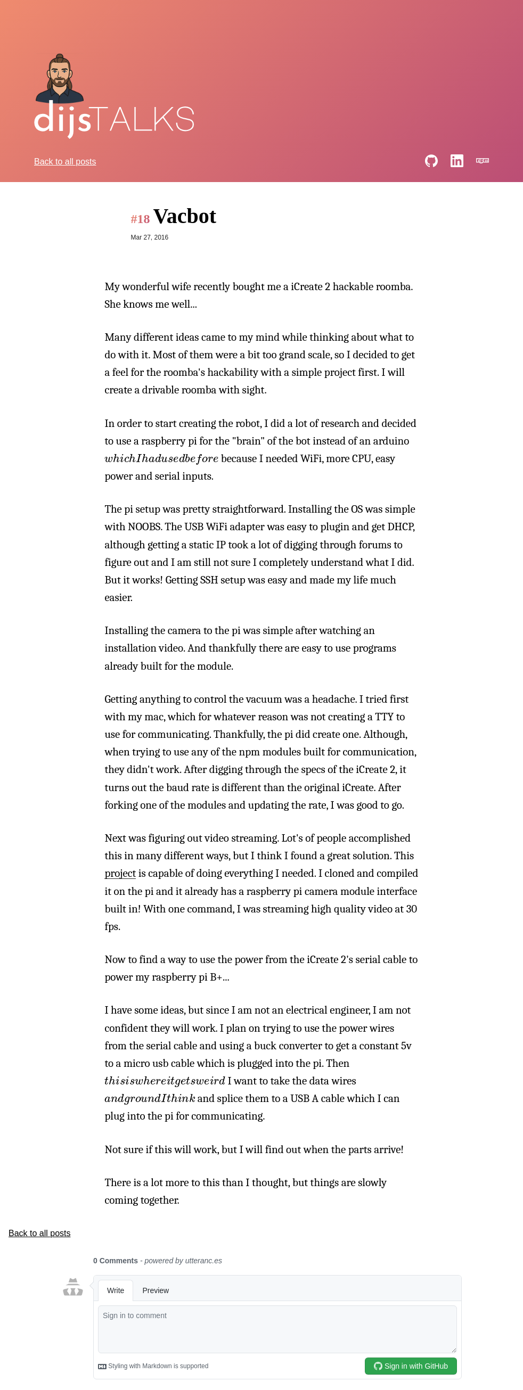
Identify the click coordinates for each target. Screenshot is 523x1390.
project (120, 873)
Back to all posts (65, 161)
